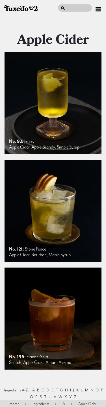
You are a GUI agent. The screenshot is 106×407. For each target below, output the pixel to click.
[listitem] (53, 103)
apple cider (53, 39)
